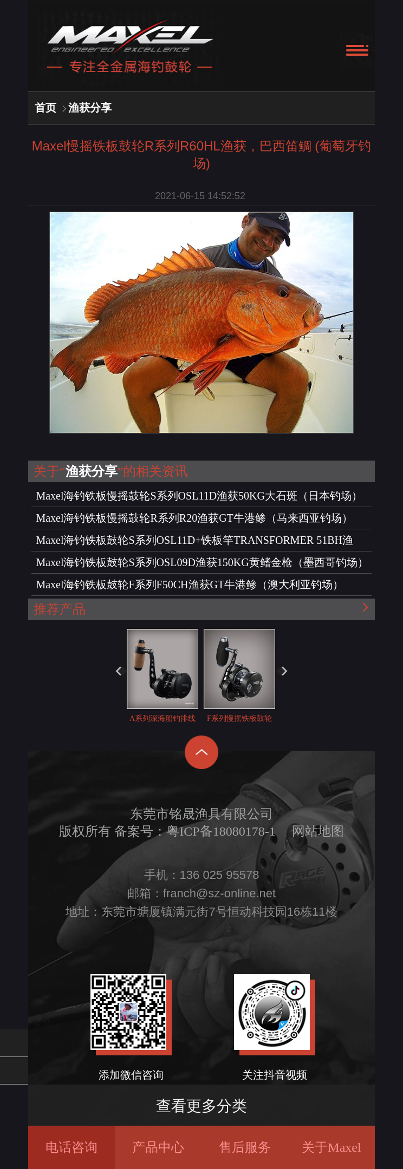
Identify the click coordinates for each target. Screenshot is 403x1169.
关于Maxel (331, 1147)
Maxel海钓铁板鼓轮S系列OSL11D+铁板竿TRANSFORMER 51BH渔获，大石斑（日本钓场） (194, 542)
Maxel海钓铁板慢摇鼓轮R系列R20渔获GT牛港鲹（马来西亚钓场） (194, 518)
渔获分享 (90, 108)
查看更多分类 (201, 1106)
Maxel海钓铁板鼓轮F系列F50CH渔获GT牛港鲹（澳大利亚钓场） (189, 584)
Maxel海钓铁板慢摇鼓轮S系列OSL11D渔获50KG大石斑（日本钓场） (199, 496)
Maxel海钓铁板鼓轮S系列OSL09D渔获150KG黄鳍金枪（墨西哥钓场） (202, 562)
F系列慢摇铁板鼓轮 (239, 676)
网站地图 (318, 831)
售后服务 (245, 1147)
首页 (45, 108)
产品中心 (158, 1147)
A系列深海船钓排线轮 (162, 685)
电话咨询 (72, 1147)
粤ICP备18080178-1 (220, 831)
